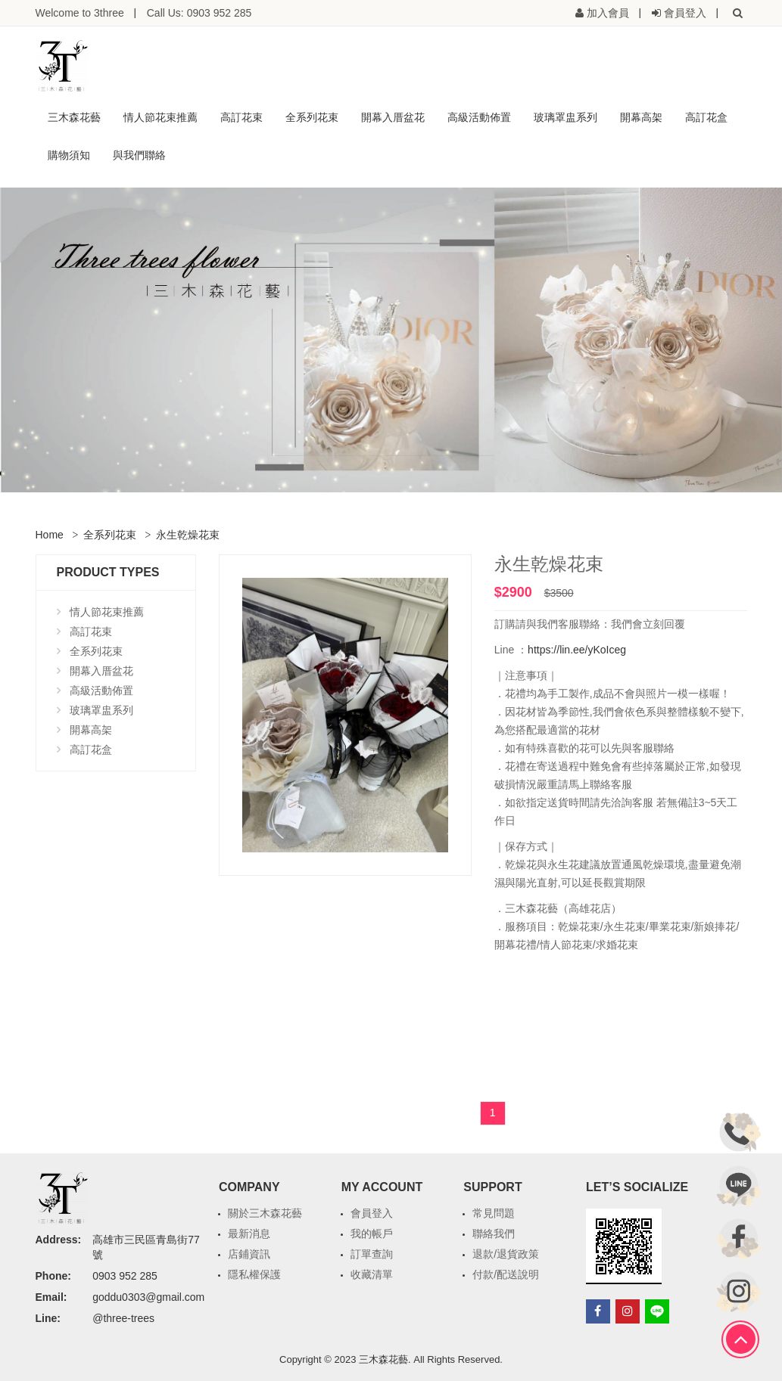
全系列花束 (311, 117)
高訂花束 (241, 117)
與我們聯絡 (139, 155)
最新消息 (249, 1233)
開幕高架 (641, 117)
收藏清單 (371, 1274)
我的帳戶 (371, 1233)
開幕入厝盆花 (393, 117)
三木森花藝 (74, 117)
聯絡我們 (493, 1233)
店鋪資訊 (249, 1254)
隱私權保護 (254, 1274)
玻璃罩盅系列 (565, 117)
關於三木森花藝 (265, 1213)
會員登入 (371, 1213)
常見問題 (493, 1213)
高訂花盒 (706, 117)
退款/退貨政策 (505, 1254)
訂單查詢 (371, 1254)
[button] (738, 13)
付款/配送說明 (505, 1274)
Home (50, 535)
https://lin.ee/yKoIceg (577, 650)
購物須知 (69, 155)
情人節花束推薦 (160, 117)
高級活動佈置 (479, 117)
